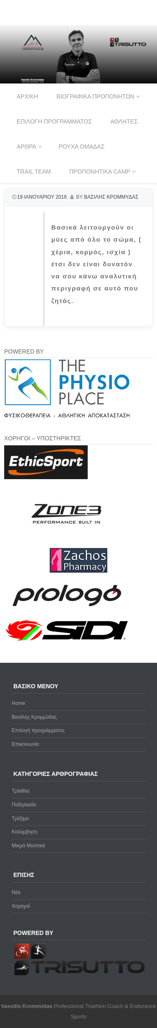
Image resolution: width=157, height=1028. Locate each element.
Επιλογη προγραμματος (54, 121)
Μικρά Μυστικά (28, 846)
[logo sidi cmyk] (67, 641)
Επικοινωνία (25, 744)
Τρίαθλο (21, 791)
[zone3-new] (66, 543)
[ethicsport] (46, 477)
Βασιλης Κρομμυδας (111, 197)
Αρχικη (27, 96)
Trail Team (34, 171)
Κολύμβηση (24, 832)
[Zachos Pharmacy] (78, 571)
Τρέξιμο (20, 818)
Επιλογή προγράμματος (38, 730)
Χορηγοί (21, 906)
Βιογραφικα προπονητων (95, 96)
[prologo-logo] (67, 613)
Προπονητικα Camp (99, 171)
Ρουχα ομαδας (81, 146)
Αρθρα (26, 146)
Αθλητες (124, 121)
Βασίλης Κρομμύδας (34, 717)
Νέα (16, 892)
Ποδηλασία (24, 805)
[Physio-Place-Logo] (66, 416)
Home (18, 703)
